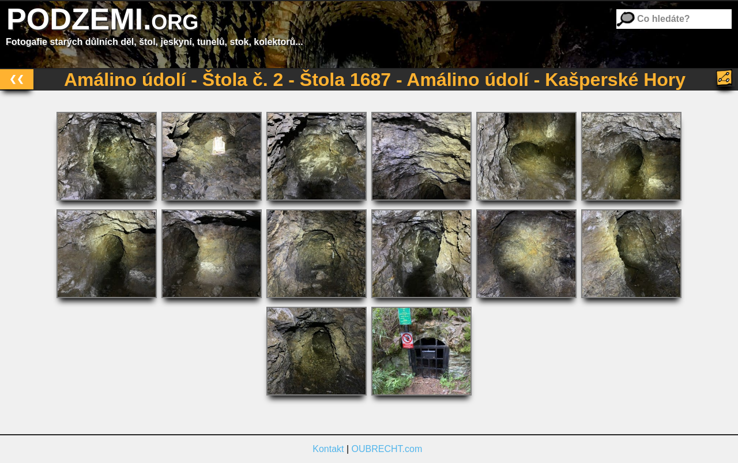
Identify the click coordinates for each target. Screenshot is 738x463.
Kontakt (328, 449)
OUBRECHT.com (387, 449)
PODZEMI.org (102, 19)
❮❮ (16, 79)
